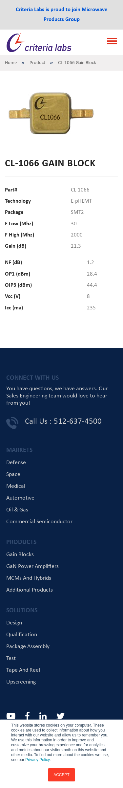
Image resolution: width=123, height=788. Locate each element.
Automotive (20, 498)
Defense (16, 463)
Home (11, 62)
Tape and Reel (23, 670)
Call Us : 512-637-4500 (63, 421)
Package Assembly (28, 646)
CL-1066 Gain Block (77, 62)
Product (37, 62)
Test (11, 658)
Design (14, 623)
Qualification (21, 635)
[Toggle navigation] (110, 42)
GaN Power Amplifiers (32, 566)
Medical (15, 486)
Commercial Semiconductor (39, 522)
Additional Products (29, 590)
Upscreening (21, 682)
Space (13, 474)
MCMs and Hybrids (28, 578)
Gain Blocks (20, 555)
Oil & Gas (17, 510)
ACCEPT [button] (61, 775)
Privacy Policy (37, 759)
